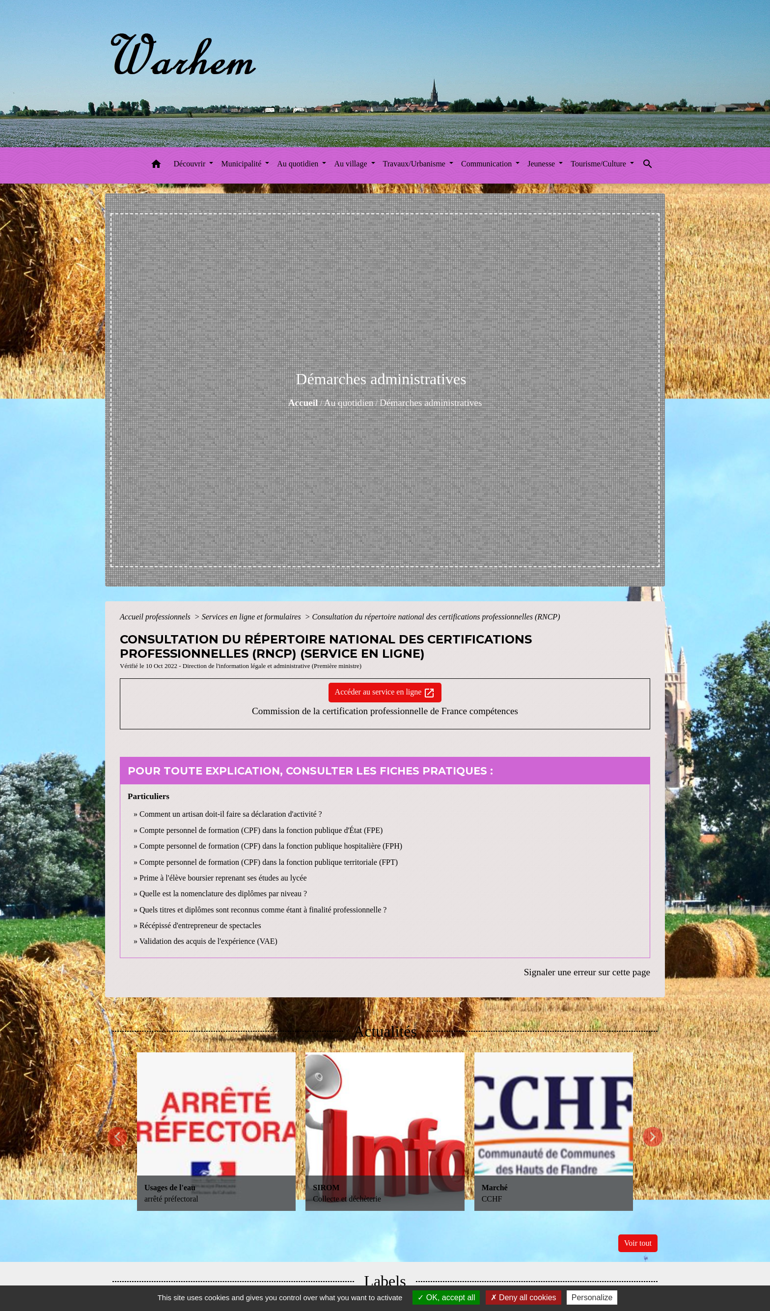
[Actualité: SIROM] (384, 1131)
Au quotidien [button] (298, 164)
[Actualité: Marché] (553, 1131)
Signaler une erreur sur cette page (587, 972)
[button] (156, 165)
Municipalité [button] (242, 164)
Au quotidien (349, 403)
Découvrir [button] (191, 164)
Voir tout (638, 1243)
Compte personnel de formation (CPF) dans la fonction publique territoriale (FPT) (268, 862)
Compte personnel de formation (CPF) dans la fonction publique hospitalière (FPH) (270, 846)
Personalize (592, 1297)
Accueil (303, 403)
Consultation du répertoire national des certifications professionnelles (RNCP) (436, 617)
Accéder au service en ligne (385, 693)
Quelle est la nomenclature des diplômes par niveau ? (223, 893)
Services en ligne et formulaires (252, 617)
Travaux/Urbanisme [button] (415, 164)
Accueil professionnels (156, 617)
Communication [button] (487, 164)
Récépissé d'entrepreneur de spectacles (200, 925)
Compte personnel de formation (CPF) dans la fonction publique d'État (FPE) (261, 830)
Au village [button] (351, 164)
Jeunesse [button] (542, 164)
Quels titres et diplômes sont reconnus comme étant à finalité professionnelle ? (262, 910)
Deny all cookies (523, 1297)
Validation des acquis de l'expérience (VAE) (208, 941)
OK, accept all (446, 1297)
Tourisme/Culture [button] (599, 164)
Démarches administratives (431, 403)
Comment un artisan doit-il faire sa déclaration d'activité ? (230, 814)
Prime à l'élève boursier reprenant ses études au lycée (223, 878)
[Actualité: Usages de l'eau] (216, 1131)
